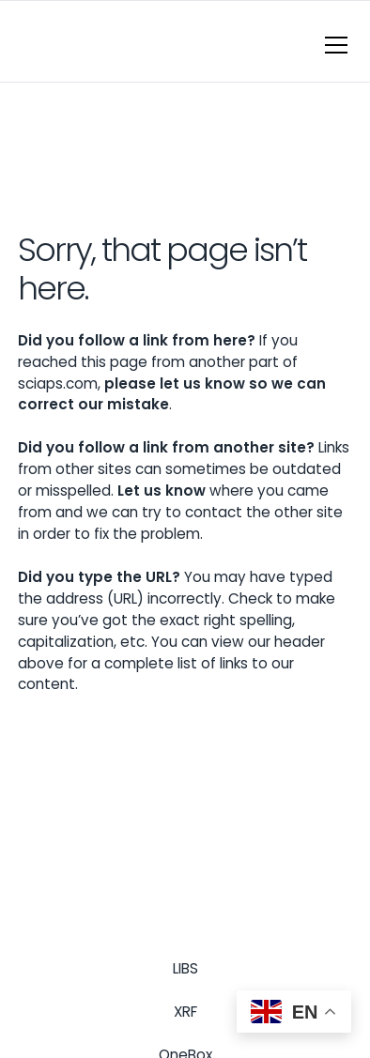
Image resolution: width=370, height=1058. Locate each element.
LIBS (185, 968)
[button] (332, 45)
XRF (185, 1011)
